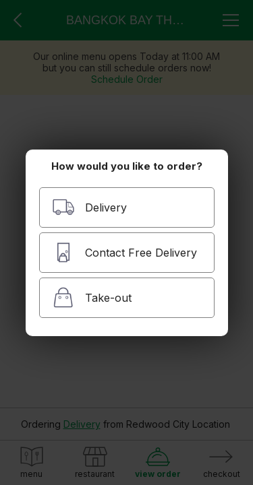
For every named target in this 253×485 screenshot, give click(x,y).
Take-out (92, 297)
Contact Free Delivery (124, 252)
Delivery (89, 207)
